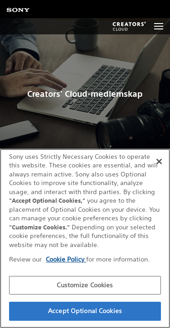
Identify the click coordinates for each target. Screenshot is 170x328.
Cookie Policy (66, 259)
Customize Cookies (85, 285)
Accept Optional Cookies (85, 311)
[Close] (159, 161)
